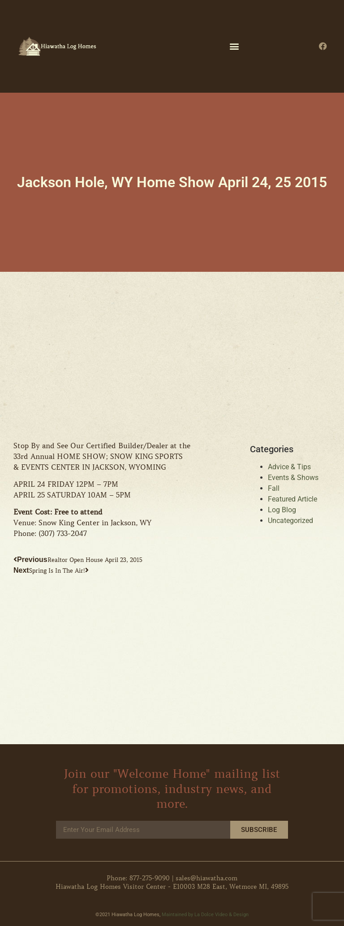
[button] (234, 46)
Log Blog (282, 510)
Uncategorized (290, 520)
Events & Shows (293, 477)
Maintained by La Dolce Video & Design (205, 914)
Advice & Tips (289, 467)
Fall (274, 488)
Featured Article (292, 499)
